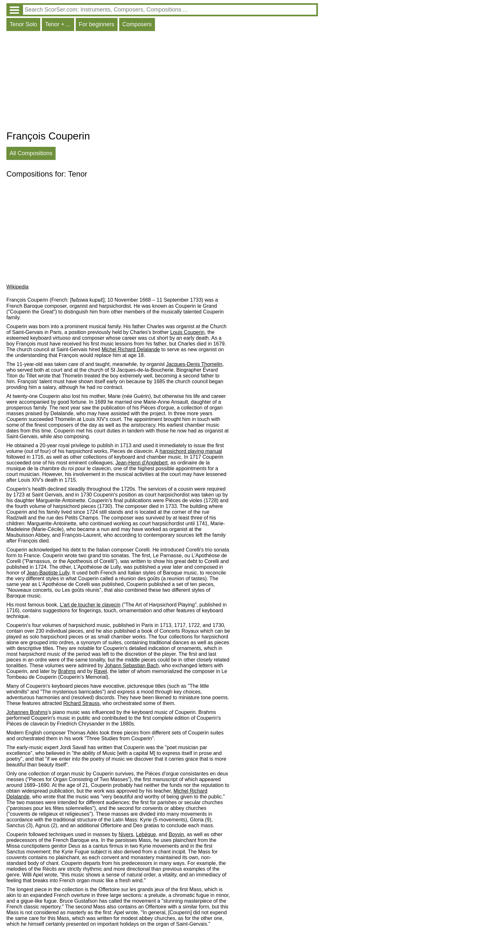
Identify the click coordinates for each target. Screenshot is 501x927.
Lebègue (146, 834)
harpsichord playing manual (190, 451)
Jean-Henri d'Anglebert (142, 462)
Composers (137, 24)
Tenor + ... (58, 24)
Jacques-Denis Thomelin (194, 364)
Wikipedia (17, 286)
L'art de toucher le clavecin (90, 604)
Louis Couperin (187, 332)
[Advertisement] (162, 82)
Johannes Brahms (27, 712)
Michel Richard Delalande (131, 349)
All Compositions (31, 153)
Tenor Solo (23, 24)
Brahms (67, 671)
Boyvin (176, 834)
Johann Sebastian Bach (131, 665)
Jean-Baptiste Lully (48, 572)
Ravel (100, 671)
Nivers (126, 834)
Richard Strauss (81, 703)
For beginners (96, 24)
